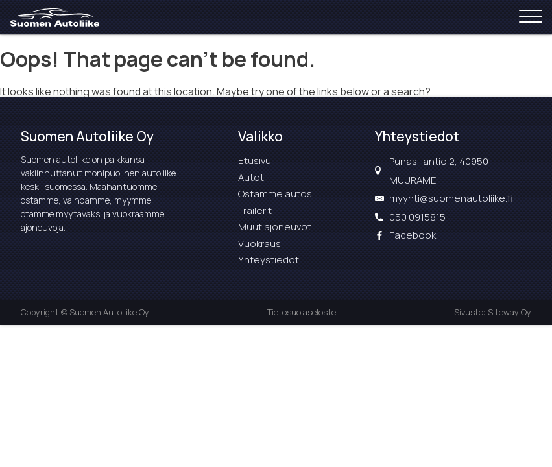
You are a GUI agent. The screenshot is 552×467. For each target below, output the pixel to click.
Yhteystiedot (268, 260)
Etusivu (254, 160)
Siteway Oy (509, 312)
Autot (251, 177)
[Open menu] (530, 17)
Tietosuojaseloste (301, 312)
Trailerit (255, 210)
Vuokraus (259, 243)
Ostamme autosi (276, 193)
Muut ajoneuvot (274, 227)
